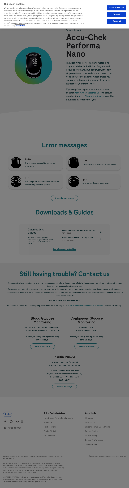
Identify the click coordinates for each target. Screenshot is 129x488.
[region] (64, 14)
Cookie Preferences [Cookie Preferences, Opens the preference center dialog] (116, 8)
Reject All (116, 14)
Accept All (117, 21)
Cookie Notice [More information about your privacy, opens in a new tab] (20, 26)
